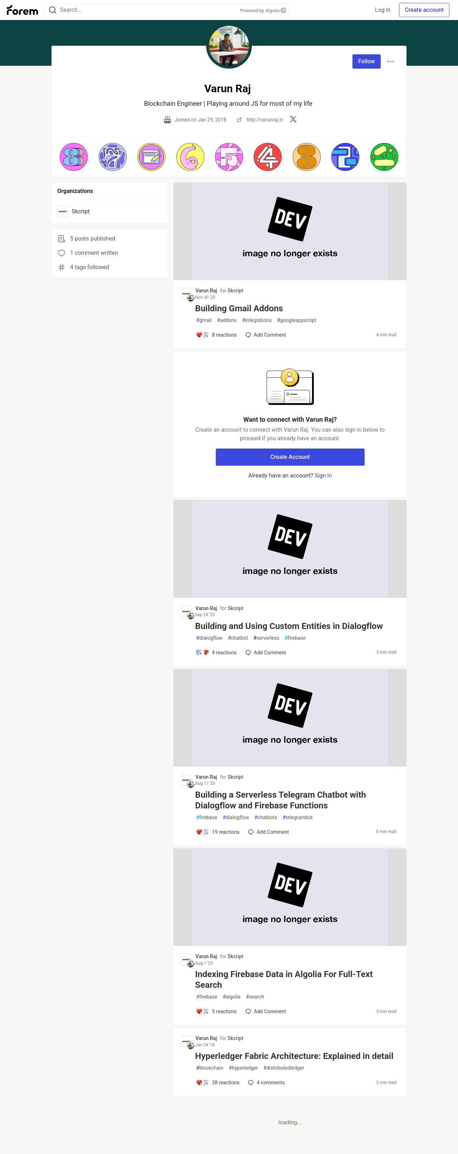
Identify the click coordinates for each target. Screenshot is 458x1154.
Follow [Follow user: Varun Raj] (366, 61)
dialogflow (209, 638)
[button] (73, 157)
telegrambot (297, 817)
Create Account (290, 457)
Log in (382, 9)
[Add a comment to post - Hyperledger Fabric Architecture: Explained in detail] (217, 1082)
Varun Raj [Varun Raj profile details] (206, 290)
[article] (290, 278)
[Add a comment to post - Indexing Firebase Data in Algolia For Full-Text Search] (216, 1011)
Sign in (323, 475)
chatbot (238, 638)
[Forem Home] (22, 10)
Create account (424, 9)
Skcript (235, 290)
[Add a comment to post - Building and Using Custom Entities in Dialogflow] (216, 652)
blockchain (209, 1068)
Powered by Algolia (263, 10)
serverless (266, 638)
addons (227, 320)
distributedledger (283, 1068)
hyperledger (243, 1068)
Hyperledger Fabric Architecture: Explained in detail (294, 1056)
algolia (231, 997)
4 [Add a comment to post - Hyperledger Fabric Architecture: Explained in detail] (265, 1082)
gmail (203, 320)
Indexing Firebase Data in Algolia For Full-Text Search (284, 979)
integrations (257, 320)
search (255, 997)
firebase (295, 638)
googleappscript (296, 320)
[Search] (52, 10)
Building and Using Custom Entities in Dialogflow (289, 626)
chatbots (265, 817)
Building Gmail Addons (239, 308)
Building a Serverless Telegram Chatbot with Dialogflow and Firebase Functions (280, 800)
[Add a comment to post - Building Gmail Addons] (216, 334)
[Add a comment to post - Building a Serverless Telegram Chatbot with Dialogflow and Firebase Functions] (217, 832)
